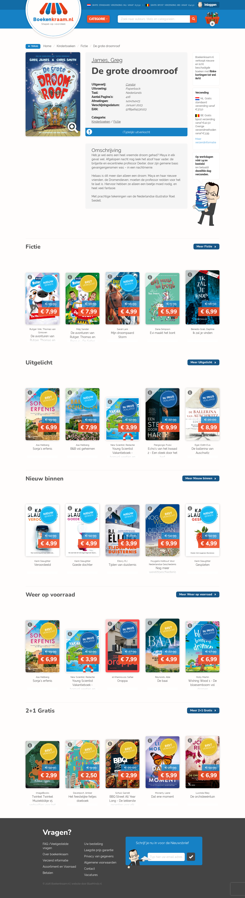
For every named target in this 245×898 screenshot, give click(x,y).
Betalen (48, 872)
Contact (89, 868)
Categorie (98, 19)
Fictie (84, 46)
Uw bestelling (93, 844)
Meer (204, 246)
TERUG (33, 46)
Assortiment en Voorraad (59, 866)
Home (47, 46)
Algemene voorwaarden (100, 862)
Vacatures (91, 875)
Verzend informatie (55, 860)
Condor (130, 84)
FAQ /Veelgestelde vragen (55, 846)
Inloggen (210, 4)
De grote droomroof (106, 46)
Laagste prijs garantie (98, 850)
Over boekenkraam (55, 854)
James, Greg (107, 60)
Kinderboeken (66, 46)
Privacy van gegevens (99, 856)
